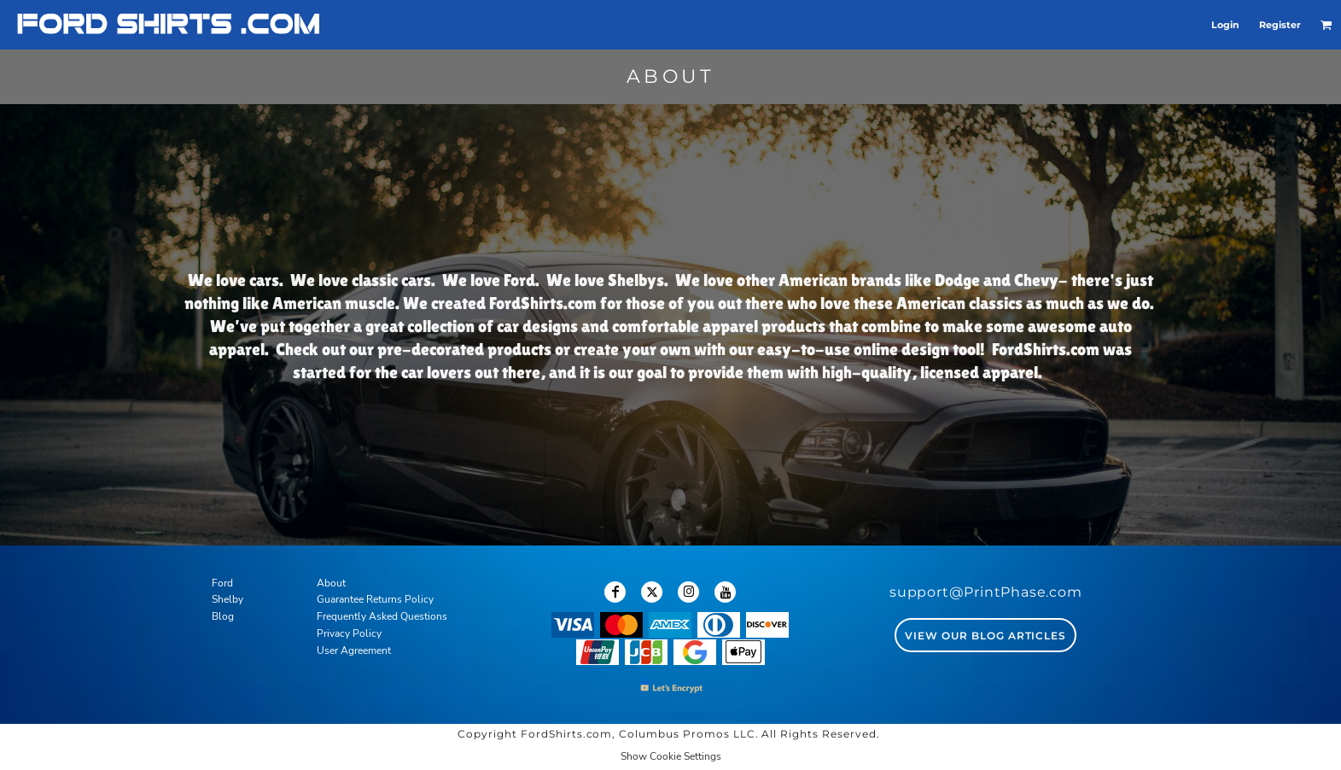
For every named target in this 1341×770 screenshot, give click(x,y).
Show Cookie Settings (671, 756)
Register (1280, 25)
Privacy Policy (349, 633)
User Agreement (354, 650)
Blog (223, 616)
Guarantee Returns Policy (375, 599)
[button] (1326, 25)
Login (1225, 25)
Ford (222, 583)
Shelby (227, 599)
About (331, 583)
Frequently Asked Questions (382, 616)
